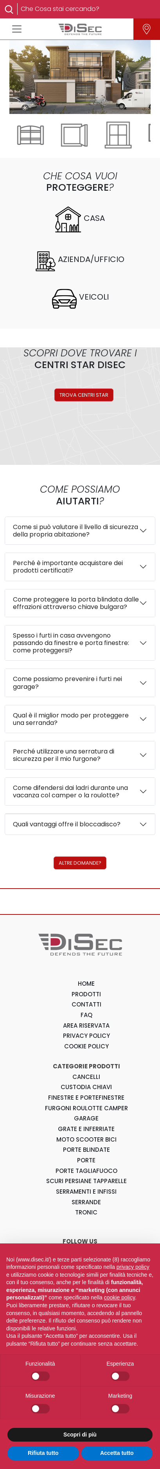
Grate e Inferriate (86, 1129)
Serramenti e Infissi (86, 1191)
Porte (86, 1160)
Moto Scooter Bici (86, 1139)
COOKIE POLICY (86, 1046)
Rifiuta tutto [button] (43, 1453)
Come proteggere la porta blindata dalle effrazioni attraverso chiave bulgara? (76, 603)
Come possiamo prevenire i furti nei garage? (67, 682)
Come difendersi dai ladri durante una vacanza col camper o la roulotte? (70, 791)
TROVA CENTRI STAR (83, 395)
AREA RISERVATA (86, 1025)
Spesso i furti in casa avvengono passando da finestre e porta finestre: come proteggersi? (71, 643)
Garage (86, 1118)
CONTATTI (86, 1004)
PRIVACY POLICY (86, 1036)
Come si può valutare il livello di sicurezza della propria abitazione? (75, 530)
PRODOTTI (86, 994)
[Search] (84, 9)
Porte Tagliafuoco (86, 1171)
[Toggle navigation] (16, 29)
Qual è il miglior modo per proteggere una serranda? (71, 719)
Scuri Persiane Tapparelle (86, 1181)
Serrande (86, 1202)
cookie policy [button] (119, 1297)
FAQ (86, 1015)
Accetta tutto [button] (117, 1453)
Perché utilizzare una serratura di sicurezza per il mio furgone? (63, 755)
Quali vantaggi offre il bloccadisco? (66, 824)
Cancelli (86, 1077)
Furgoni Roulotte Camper (86, 1108)
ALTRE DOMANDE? (80, 863)
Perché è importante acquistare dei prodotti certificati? (68, 566)
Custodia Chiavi (86, 1087)
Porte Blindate (86, 1150)
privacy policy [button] (133, 1267)
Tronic (86, 1212)
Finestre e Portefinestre (86, 1097)
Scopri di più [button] (80, 1434)
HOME (86, 983)
